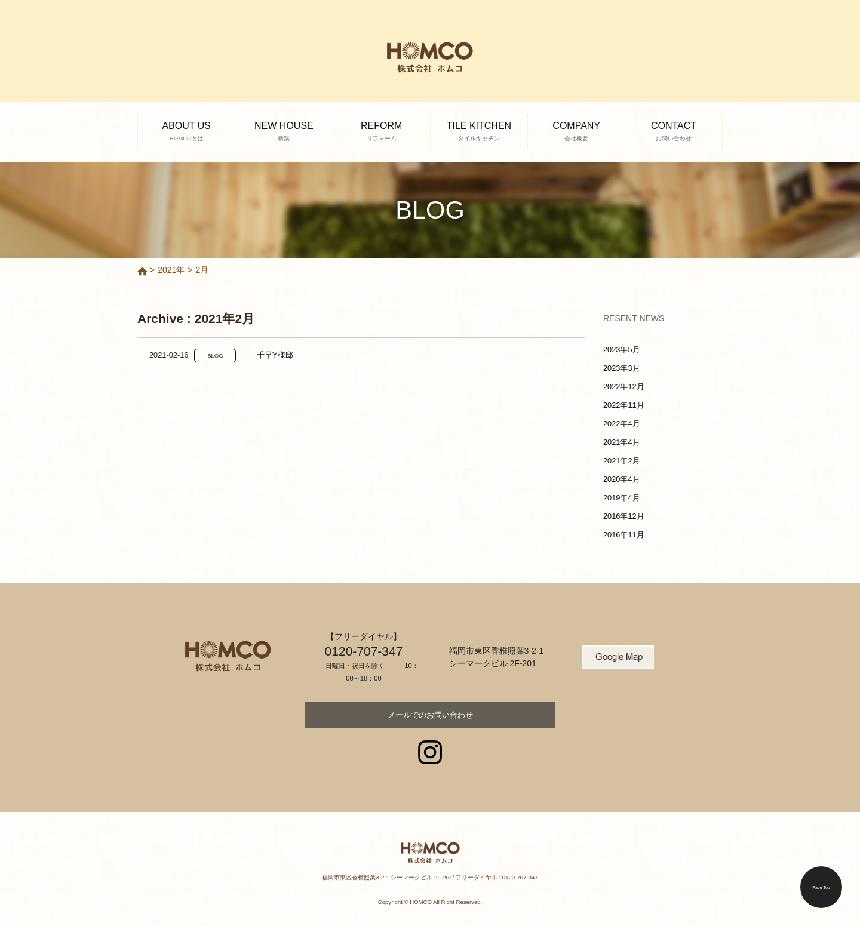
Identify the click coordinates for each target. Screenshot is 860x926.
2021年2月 (621, 460)
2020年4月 (621, 479)
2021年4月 (621, 442)
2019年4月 (621, 497)
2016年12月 (623, 516)
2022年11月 (623, 405)
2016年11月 (623, 534)
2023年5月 (621, 349)
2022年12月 (623, 386)
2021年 (171, 270)
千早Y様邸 (275, 354)
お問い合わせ (430, 714)
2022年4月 (621, 423)
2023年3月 (621, 368)
